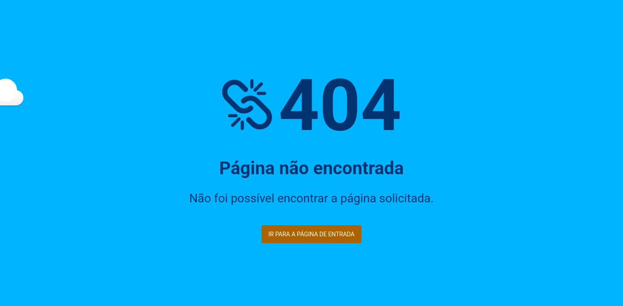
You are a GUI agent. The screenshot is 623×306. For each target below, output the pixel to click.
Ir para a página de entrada (311, 234)
